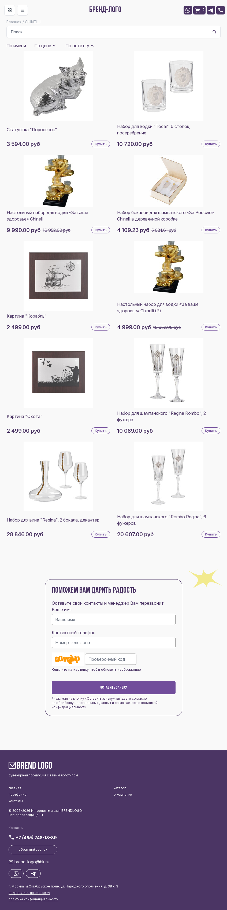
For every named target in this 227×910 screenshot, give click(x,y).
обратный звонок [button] (32, 849)
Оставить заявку (113, 687)
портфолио (18, 794)
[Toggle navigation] (9, 10)
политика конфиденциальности (33, 899)
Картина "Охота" (25, 416)
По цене (42, 45)
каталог (120, 788)
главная (15, 788)
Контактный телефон (73, 632)
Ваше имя (62, 609)
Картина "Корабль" (27, 316)
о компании (123, 794)
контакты (16, 801)
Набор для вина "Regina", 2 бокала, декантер (53, 520)
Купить (101, 144)
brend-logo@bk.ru (31, 861)
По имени (16, 45)
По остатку (77, 45)
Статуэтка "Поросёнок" (32, 129)
